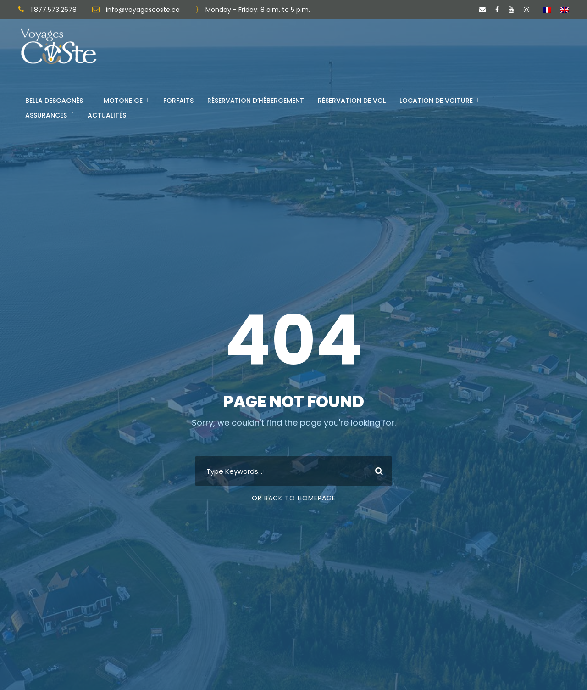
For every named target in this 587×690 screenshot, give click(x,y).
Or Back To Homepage (294, 498)
